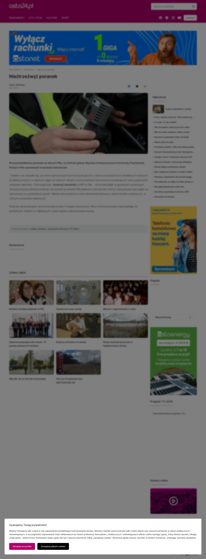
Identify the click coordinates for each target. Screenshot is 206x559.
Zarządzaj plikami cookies (53, 546)
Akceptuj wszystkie (22, 546)
